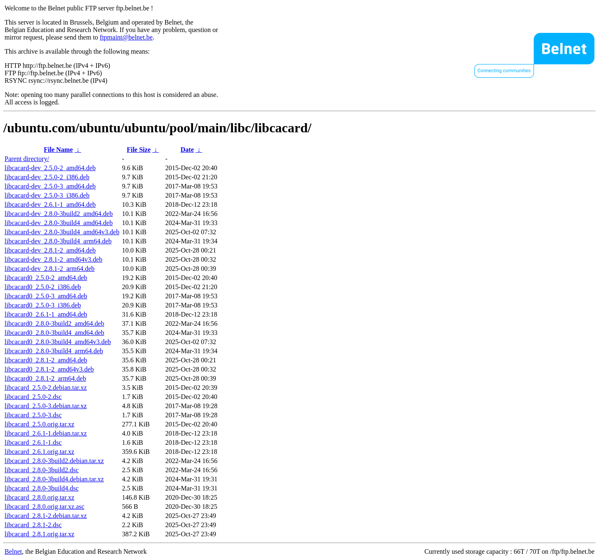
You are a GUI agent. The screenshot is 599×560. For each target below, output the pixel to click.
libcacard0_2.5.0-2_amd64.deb (46, 277)
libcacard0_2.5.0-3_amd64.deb (46, 296)
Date (187, 149)
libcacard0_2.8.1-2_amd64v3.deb (49, 369)
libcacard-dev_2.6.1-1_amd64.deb (50, 204)
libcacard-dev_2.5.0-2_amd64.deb (50, 167)
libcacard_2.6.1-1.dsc (33, 442)
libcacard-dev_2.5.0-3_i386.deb (47, 195)
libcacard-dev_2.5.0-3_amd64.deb (50, 186)
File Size (139, 149)
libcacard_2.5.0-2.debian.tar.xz (46, 387)
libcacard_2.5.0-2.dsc (33, 396)
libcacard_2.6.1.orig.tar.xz (39, 451)
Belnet (13, 551)
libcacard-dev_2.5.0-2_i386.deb (47, 177)
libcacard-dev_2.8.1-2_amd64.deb (50, 250)
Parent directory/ (27, 158)
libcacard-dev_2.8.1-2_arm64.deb (49, 268)
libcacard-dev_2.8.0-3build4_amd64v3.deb (62, 231)
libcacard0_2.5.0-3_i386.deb (43, 305)
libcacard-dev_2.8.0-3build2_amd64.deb (59, 213)
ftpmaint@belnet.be (126, 37)
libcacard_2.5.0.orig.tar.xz (39, 424)
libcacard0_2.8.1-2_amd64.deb (46, 360)
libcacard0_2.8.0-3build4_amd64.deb (54, 332)
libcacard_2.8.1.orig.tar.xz (39, 534)
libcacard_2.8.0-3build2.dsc (42, 469)
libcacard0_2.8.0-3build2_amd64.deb (54, 323)
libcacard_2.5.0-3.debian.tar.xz (46, 405)
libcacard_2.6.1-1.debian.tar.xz (46, 433)
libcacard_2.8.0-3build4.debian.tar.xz (54, 479)
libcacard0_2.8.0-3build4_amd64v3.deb (58, 341)
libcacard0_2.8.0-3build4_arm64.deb (54, 350)
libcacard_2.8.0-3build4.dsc (42, 488)
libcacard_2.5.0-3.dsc (33, 415)
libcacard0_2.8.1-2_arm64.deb (45, 378)
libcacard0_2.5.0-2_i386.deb (43, 286)
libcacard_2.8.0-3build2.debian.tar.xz (54, 460)
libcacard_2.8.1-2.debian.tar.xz (46, 515)
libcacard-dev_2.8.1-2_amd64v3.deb (53, 259)
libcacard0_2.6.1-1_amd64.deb (46, 314)
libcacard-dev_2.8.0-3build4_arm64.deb (58, 241)
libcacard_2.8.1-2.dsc (33, 524)
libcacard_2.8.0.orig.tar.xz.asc (44, 506)
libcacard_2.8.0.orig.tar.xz (39, 497)
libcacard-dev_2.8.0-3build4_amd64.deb (59, 222)
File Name (58, 149)
